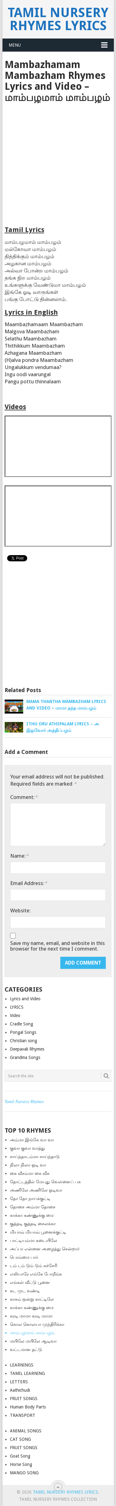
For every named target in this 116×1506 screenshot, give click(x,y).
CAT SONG (20, 1439)
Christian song (23, 1040)
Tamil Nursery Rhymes (24, 1101)
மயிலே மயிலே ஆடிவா (33, 1341)
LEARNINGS (21, 1364)
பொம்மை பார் (24, 1257)
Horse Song (21, 1464)
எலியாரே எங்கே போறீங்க (36, 1273)
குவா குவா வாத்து (27, 1148)
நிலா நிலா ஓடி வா (28, 1164)
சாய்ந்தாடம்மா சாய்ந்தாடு (35, 1156)
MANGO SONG (24, 1472)
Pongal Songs (23, 1032)
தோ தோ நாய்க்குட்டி (30, 1198)
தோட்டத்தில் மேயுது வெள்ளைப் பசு (45, 1181)
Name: (19, 856)
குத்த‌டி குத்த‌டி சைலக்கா (33, 1223)
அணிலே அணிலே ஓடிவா (36, 1190)
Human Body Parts (28, 1406)
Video (15, 1015)
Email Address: (28, 883)
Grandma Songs (25, 1057)
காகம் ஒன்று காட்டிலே (32, 1299)
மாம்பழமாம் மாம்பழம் (32, 1332)
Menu (15, 45)
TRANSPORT (22, 1415)
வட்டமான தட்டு (26, 1349)
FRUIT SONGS (23, 1398)
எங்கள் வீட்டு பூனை (30, 1282)
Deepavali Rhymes (27, 1049)
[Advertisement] (58, 164)
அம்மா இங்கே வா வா (32, 1139)
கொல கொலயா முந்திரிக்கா (37, 1324)
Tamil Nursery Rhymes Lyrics (58, 19)
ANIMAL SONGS (25, 1430)
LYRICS (17, 1007)
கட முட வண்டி (25, 1290)
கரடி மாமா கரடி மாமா (31, 1315)
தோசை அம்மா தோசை (32, 1206)
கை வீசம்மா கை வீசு (29, 1173)
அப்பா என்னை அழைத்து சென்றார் (44, 1248)
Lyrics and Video (25, 998)
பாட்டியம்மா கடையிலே (33, 1240)
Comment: (23, 797)
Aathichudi (20, 1390)
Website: (20, 910)
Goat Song (20, 1456)
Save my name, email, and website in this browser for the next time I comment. (57, 946)
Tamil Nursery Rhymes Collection (58, 1499)
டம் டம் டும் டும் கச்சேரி (33, 1265)
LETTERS (19, 1381)
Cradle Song (21, 1023)
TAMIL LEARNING (27, 1373)
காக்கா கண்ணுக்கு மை (32, 1215)
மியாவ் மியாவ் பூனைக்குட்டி (38, 1232)
